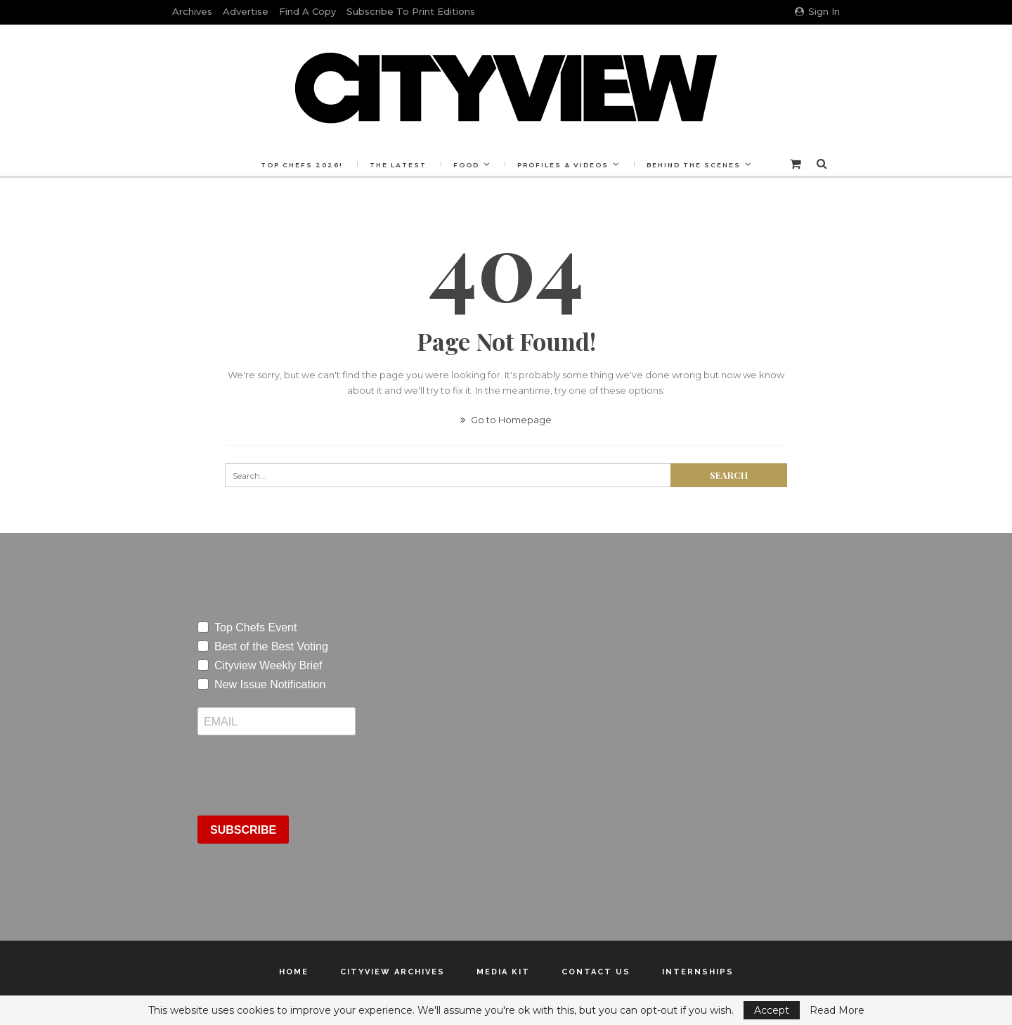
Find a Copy (307, 11)
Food (466, 165)
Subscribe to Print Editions (410, 11)
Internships (698, 971)
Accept (771, 1010)
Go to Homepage (506, 419)
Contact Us (596, 971)
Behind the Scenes (694, 165)
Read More (837, 1010)
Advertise (245, 11)
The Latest (398, 165)
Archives (192, 11)
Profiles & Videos (563, 165)
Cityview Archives (392, 971)
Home (294, 971)
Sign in (817, 11)
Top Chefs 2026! (302, 165)
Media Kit (503, 971)
